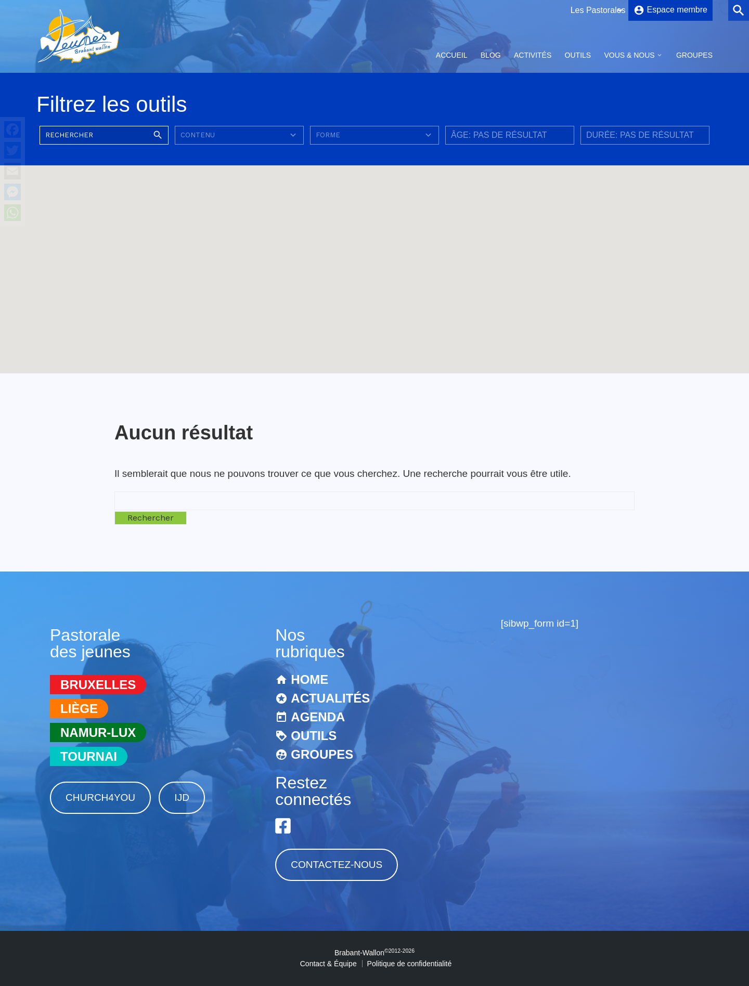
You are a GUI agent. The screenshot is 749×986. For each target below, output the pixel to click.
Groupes (694, 55)
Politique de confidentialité (409, 963)
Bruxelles (98, 685)
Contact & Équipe (328, 963)
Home (309, 679)
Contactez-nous (336, 864)
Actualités (330, 698)
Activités (532, 55)
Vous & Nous (629, 55)
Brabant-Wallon (374, 953)
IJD (181, 797)
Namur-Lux (98, 732)
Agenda (318, 717)
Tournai (88, 756)
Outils (578, 55)
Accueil (452, 55)
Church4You (100, 797)
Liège (79, 709)
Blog (491, 55)
